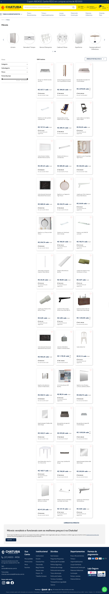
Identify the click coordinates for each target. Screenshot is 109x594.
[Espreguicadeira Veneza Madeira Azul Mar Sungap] (64, 118)
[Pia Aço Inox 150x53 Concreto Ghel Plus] (45, 80)
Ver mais (11, 540)
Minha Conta (28, 562)
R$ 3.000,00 (23, 80)
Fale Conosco (54, 556)
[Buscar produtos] (73, 7)
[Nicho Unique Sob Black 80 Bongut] (64, 462)
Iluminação (73, 573)
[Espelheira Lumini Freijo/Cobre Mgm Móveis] (84, 157)
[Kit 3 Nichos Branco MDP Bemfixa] (64, 386)
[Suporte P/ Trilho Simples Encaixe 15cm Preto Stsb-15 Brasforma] (64, 309)
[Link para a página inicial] (2, 20)
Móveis (8, 19)
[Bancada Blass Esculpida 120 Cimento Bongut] (84, 80)
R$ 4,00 (18, 80)
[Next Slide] (108, 2)
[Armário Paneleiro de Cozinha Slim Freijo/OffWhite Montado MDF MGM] (64, 80)
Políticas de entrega (56, 567)
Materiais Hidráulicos (76, 570)
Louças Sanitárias (75, 564)
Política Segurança (56, 564)
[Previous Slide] (1, 2)
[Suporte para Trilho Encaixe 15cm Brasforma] (84, 500)
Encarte (38, 559)
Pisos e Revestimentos (77, 556)
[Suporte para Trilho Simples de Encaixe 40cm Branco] (84, 195)
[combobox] (49, 7)
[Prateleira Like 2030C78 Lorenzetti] (84, 233)
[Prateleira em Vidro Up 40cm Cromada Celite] (45, 118)
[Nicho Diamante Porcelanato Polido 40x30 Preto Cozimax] (45, 195)
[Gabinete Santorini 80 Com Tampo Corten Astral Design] (84, 309)
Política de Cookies (56, 576)
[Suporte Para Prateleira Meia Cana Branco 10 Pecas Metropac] (84, 271)
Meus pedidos (29, 559)
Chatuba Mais (40, 562)
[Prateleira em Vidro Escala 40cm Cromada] (64, 233)
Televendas (39, 564)
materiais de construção (92, 535)
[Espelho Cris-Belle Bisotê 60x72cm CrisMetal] (45, 500)
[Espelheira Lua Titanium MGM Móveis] (45, 233)
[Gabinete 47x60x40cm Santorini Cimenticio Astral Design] (64, 347)
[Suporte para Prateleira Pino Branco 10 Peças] (45, 309)
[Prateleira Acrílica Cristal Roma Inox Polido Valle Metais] (64, 500)
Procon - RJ (39, 573)
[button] (52, 51)
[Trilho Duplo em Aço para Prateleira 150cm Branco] (45, 271)
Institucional (40, 556)
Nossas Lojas (40, 570)
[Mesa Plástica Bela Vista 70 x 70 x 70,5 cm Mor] (45, 462)
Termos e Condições (56, 579)
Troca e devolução (56, 573)
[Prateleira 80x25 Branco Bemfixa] (64, 271)
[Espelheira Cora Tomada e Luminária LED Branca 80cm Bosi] (84, 386)
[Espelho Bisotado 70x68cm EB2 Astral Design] (45, 424)
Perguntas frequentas (57, 559)
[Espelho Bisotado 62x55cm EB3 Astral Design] (84, 462)
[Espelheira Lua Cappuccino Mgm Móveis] (64, 195)
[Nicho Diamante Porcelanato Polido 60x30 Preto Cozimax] (45, 347)
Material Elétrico (75, 579)
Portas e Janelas (75, 576)
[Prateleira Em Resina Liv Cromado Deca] (64, 157)
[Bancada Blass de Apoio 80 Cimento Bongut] (84, 424)
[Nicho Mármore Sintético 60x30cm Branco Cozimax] (45, 157)
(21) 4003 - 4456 (12, 557)
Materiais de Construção (77, 567)
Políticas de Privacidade (58, 562)
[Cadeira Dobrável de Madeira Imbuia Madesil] (84, 118)
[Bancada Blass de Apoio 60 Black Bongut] (64, 424)
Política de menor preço (58, 570)
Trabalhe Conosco (41, 576)
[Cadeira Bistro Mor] (84, 347)
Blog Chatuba (40, 567)
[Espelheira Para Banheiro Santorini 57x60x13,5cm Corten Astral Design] (45, 386)
